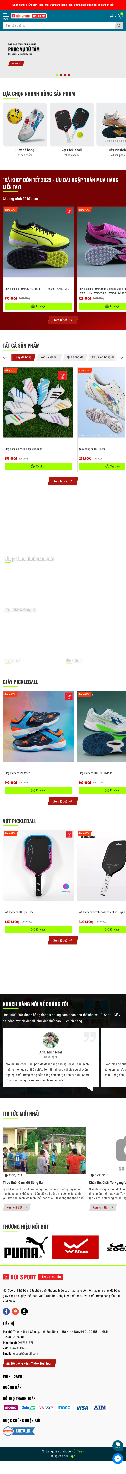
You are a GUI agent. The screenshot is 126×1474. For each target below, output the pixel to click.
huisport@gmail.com (25, 1353)
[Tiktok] (24, 1311)
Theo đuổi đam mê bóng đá (23, 1182)
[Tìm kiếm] (118, 25)
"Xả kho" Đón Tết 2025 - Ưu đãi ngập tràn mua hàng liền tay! (60, 183)
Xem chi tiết (17, 1207)
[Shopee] (15, 1311)
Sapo (72, 1456)
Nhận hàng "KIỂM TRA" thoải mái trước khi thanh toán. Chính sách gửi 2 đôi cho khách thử (63, 4)
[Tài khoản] (112, 16)
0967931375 (26, 1343)
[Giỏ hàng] (120, 16)
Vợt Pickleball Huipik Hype (19, 912)
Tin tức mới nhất (21, 1113)
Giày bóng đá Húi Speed (92, 448)
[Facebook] (6, 1311)
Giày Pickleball (20, 681)
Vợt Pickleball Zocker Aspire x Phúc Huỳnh (102, 912)
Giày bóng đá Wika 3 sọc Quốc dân (23, 448)
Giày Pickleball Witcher (17, 773)
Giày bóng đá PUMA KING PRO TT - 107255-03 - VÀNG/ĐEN (37, 288)
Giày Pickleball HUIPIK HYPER (95, 773)
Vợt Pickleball (19, 821)
